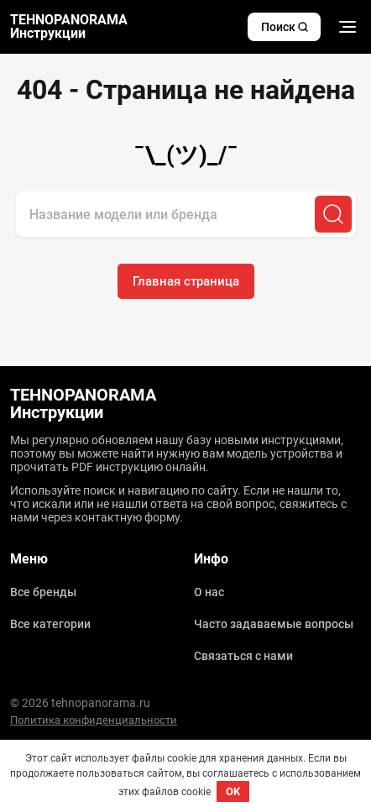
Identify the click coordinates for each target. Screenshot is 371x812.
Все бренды (43, 592)
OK (233, 791)
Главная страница (186, 281)
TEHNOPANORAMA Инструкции (69, 26)
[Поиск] (333, 214)
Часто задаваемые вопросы (273, 624)
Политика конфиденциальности (93, 720)
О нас (209, 592)
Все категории (50, 624)
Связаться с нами (243, 656)
